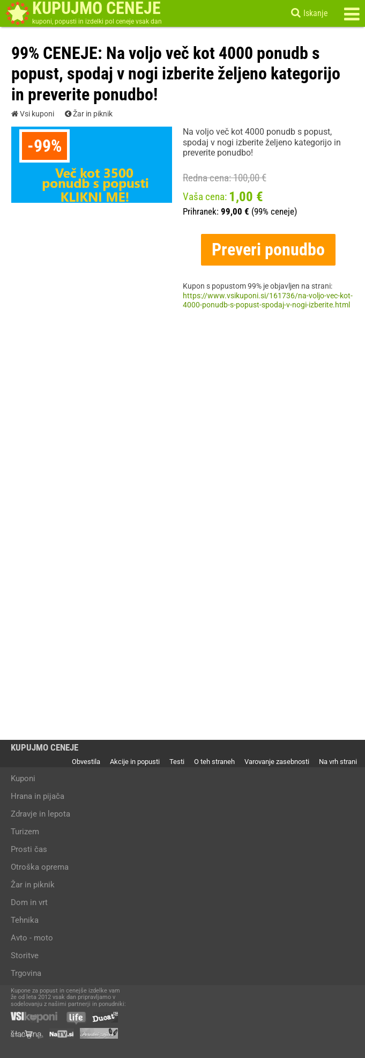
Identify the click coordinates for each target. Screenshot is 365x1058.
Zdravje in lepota (40, 814)
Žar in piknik (89, 114)
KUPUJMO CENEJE (44, 748)
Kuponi (23, 778)
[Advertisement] (183, 427)
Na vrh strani (338, 762)
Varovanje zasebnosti (276, 762)
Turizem (25, 831)
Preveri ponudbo (268, 249)
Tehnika (25, 920)
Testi (176, 762)
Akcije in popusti (135, 762)
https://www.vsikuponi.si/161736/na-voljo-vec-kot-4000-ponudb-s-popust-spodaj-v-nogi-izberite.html (268, 300)
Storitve (25, 955)
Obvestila (86, 762)
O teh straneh (214, 762)
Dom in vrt (29, 902)
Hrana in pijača (37, 796)
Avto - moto (32, 938)
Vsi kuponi (32, 114)
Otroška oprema (40, 867)
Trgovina (26, 973)
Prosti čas (29, 849)
